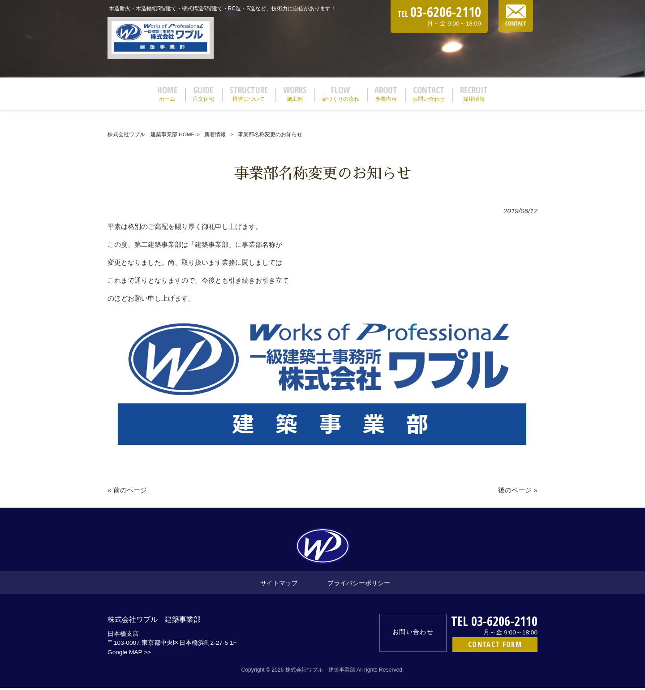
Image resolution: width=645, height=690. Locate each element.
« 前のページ (127, 492)
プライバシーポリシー (358, 585)
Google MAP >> (129, 654)
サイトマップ (279, 585)
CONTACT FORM (495, 647)
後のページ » (518, 492)
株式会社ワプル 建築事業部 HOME (151, 136)
